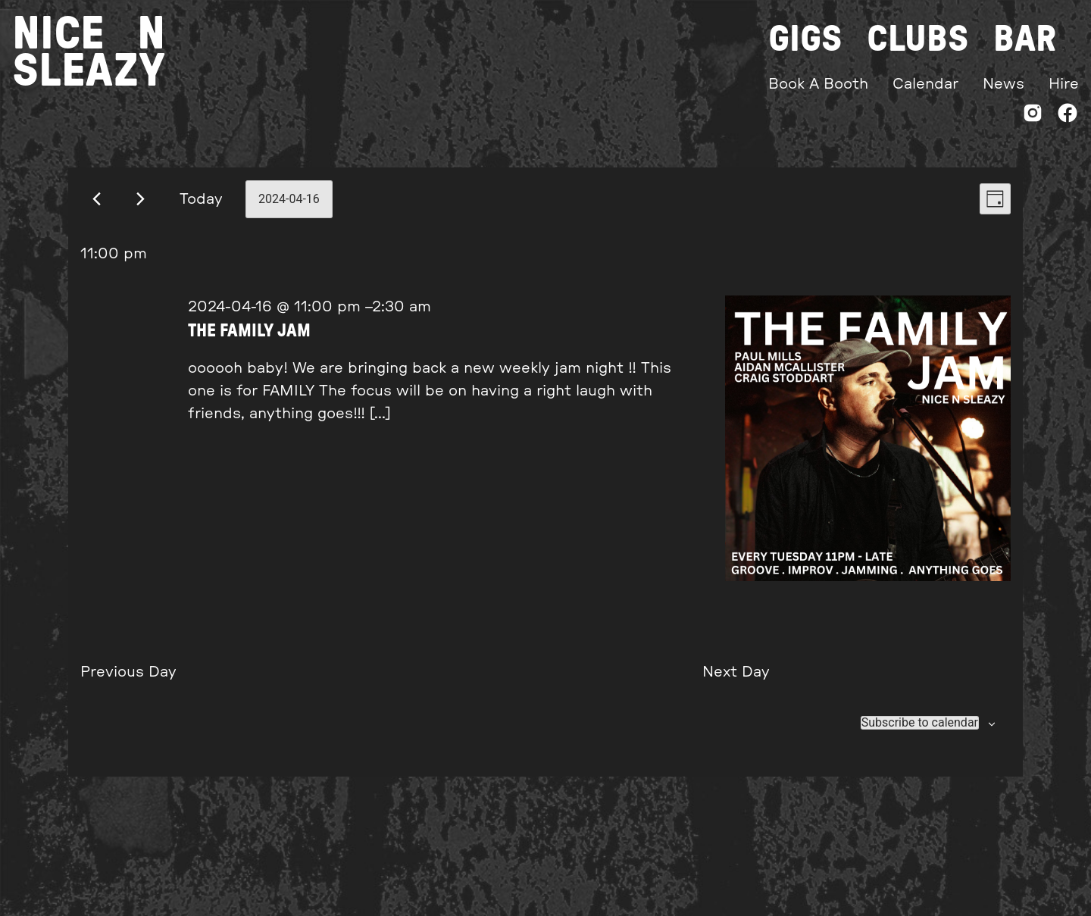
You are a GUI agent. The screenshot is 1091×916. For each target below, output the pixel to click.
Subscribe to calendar (919, 723)
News (1003, 84)
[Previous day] (96, 199)
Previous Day (128, 672)
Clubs (918, 39)
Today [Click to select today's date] (201, 199)
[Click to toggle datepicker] (289, 199)
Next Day (736, 672)
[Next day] (140, 199)
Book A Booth (818, 84)
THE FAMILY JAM (249, 331)
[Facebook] (1067, 116)
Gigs (805, 39)
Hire (1064, 84)
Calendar (925, 84)
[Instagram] (1032, 116)
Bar (1024, 39)
